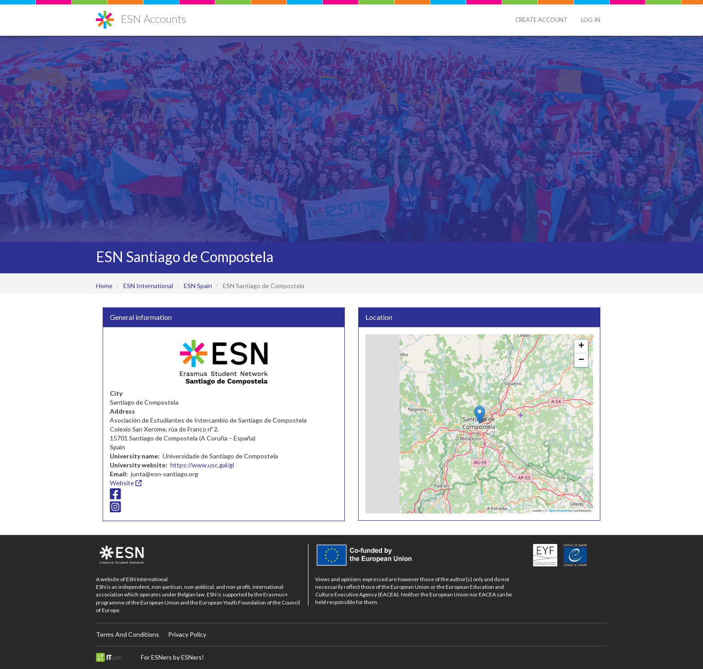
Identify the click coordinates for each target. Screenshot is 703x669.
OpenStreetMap (561, 511)
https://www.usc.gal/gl (202, 465)
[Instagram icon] (115, 509)
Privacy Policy (187, 634)
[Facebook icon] (115, 496)
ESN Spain (198, 285)
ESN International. (147, 579)
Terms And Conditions (127, 634)
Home (104, 285)
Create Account (541, 19)
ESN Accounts (153, 18)
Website (126, 483)
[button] (479, 415)
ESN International (148, 285)
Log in (590, 19)
